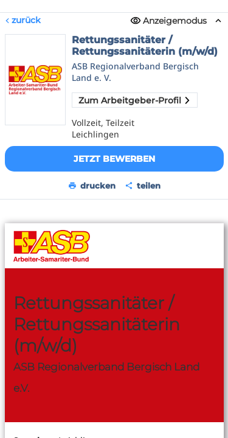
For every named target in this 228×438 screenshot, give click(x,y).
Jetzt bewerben (114, 158)
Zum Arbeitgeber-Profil (134, 100)
